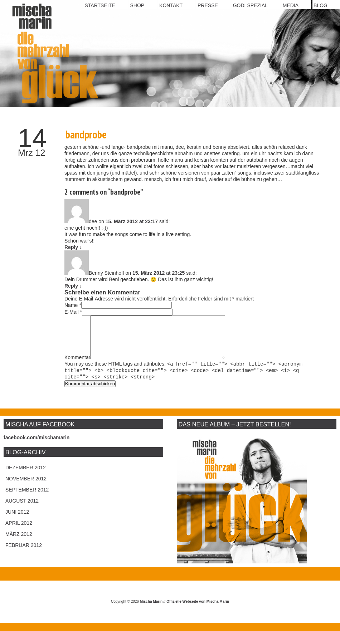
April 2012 (18, 531)
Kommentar (77, 366)
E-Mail (71, 312)
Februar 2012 (23, 553)
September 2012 (27, 498)
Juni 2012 (17, 520)
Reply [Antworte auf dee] (73, 247)
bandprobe (86, 134)
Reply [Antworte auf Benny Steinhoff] (73, 286)
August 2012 (22, 509)
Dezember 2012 (25, 476)
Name (71, 305)
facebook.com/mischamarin (36, 446)
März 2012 (18, 542)
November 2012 (26, 487)
